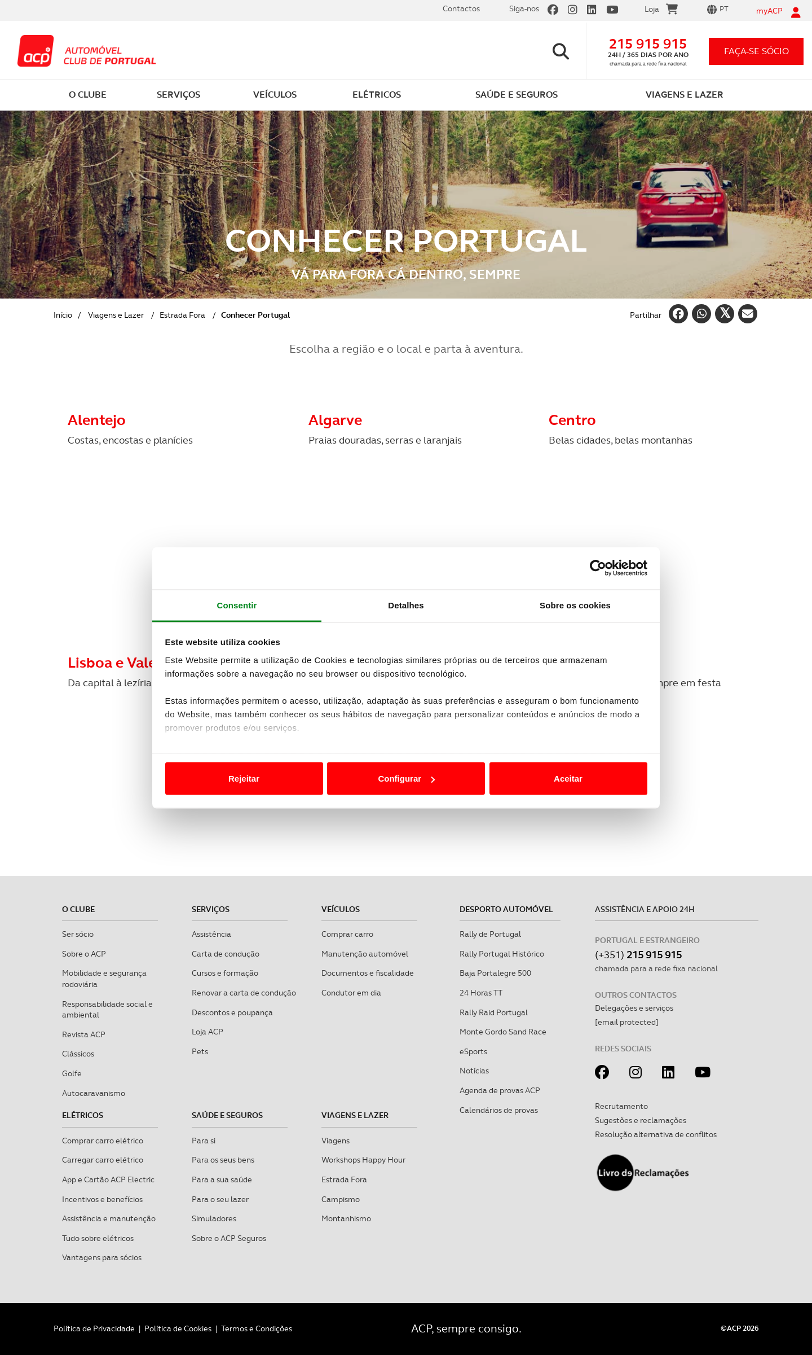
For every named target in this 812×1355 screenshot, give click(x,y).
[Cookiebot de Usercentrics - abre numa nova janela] (598, 568)
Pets (200, 1051)
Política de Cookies (177, 1328)
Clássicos (78, 1054)
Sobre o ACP (84, 954)
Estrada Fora (182, 315)
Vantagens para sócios (102, 1257)
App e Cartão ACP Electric (108, 1179)
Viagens (335, 1140)
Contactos (461, 8)
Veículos (340, 909)
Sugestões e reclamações (640, 1120)
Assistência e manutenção (109, 1218)
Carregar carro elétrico (102, 1160)
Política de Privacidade (94, 1328)
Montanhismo (346, 1218)
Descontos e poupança (232, 1012)
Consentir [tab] (237, 604)
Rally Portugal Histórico (502, 954)
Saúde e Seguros (227, 1115)
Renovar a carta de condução (244, 993)
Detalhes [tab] (405, 604)
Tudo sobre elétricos (98, 1238)
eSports (473, 1051)
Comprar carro (347, 934)
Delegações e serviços (634, 1008)
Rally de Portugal (490, 934)
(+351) (638, 954)
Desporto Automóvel (506, 909)
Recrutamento (621, 1106)
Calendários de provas (499, 1110)
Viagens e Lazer (116, 315)
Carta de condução (225, 954)
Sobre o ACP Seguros (229, 1238)
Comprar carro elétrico (102, 1140)
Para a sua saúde (222, 1179)
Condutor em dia (351, 993)
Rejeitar (243, 778)
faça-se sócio (756, 51)
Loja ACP (207, 1032)
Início (63, 315)
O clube (78, 909)
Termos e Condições (256, 1328)
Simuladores (214, 1218)
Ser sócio (78, 934)
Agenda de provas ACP (500, 1090)
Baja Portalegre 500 (495, 973)
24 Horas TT (481, 993)
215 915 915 (648, 43)
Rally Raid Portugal (494, 1012)
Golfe (72, 1073)
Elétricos (82, 1115)
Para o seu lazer (220, 1199)
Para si (203, 1140)
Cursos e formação (225, 973)
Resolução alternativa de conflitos (656, 1134)
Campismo (340, 1199)
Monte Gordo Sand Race (503, 1032)
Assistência (211, 934)
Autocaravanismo (93, 1093)
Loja (661, 10)
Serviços (211, 909)
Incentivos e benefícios (102, 1199)
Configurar (406, 778)
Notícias (474, 1070)
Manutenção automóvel (364, 954)
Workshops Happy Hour (363, 1160)
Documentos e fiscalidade (367, 973)
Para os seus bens (223, 1160)
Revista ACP (83, 1034)
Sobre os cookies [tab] (575, 604)
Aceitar (568, 778)
